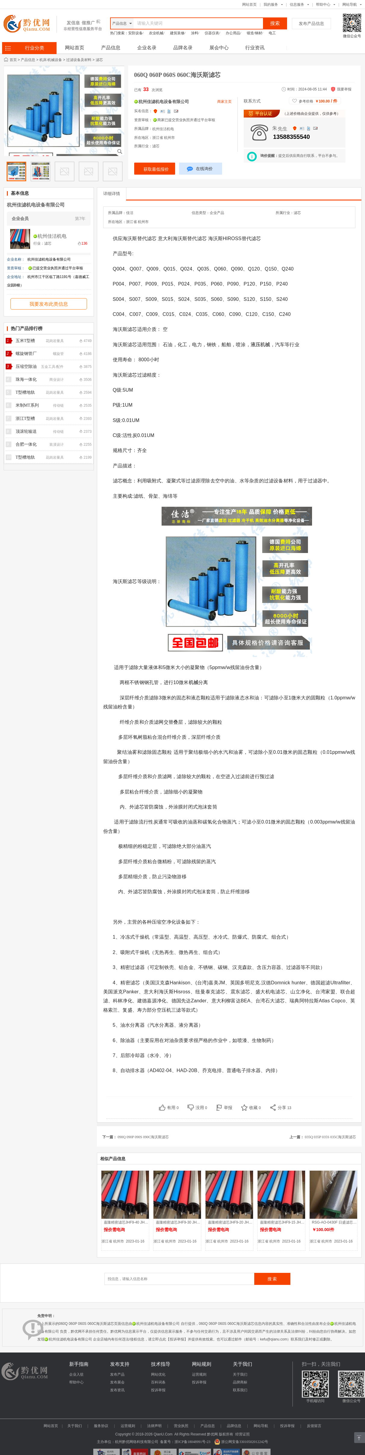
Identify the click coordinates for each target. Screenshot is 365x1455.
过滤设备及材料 (78, 60)
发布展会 (117, 1382)
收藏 (255, 1107)
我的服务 (271, 4)
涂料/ (195, 33)
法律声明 (154, 1426)
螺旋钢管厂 (26, 353)
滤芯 (99, 60)
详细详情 (111, 193)
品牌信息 (234, 1426)
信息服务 (297, 4)
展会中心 (219, 47)
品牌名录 (183, 47)
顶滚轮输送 (26, 431)
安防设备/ (136, 33)
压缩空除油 (26, 366)
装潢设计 (56, 444)
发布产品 (117, 1374)
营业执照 (181, 1426)
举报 (228, 1107)
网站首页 (249, 4)
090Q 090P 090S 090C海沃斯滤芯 (143, 1137)
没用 (201, 1107)
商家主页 (224, 101)
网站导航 (261, 1426)
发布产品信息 (311, 23)
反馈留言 (314, 1426)
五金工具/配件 (52, 367)
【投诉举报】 (177, 1339)
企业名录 (146, 47)
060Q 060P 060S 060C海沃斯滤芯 (177, 75)
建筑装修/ (177, 33)
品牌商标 (240, 1382)
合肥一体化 (26, 444)
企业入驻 (76, 1374)
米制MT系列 (27, 405)
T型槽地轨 (25, 392)
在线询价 (200, 170)
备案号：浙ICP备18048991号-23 (185, 1442)
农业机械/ (156, 33)
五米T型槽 (25, 340)
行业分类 (34, 47)
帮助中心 (323, 4)
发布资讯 (117, 1390)
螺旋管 (58, 354)
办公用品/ (233, 33)
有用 (173, 1107)
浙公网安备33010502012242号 (241, 1442)
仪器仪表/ (212, 33)
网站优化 (158, 1374)
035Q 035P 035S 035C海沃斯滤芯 (330, 1137)
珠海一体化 (26, 379)
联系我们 (240, 1390)
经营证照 (242, 1434)
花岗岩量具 (55, 341)
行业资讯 (254, 47)
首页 (13, 60)
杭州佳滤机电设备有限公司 (36, 204)
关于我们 (240, 1374)
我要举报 (344, 89)
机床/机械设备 (50, 60)
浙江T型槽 (25, 418)
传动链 (58, 405)
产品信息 (110, 47)
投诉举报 (158, 1390)
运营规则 (199, 1374)
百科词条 (158, 1382)
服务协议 (101, 1426)
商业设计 (56, 380)
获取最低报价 (156, 169)
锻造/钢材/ (255, 33)
